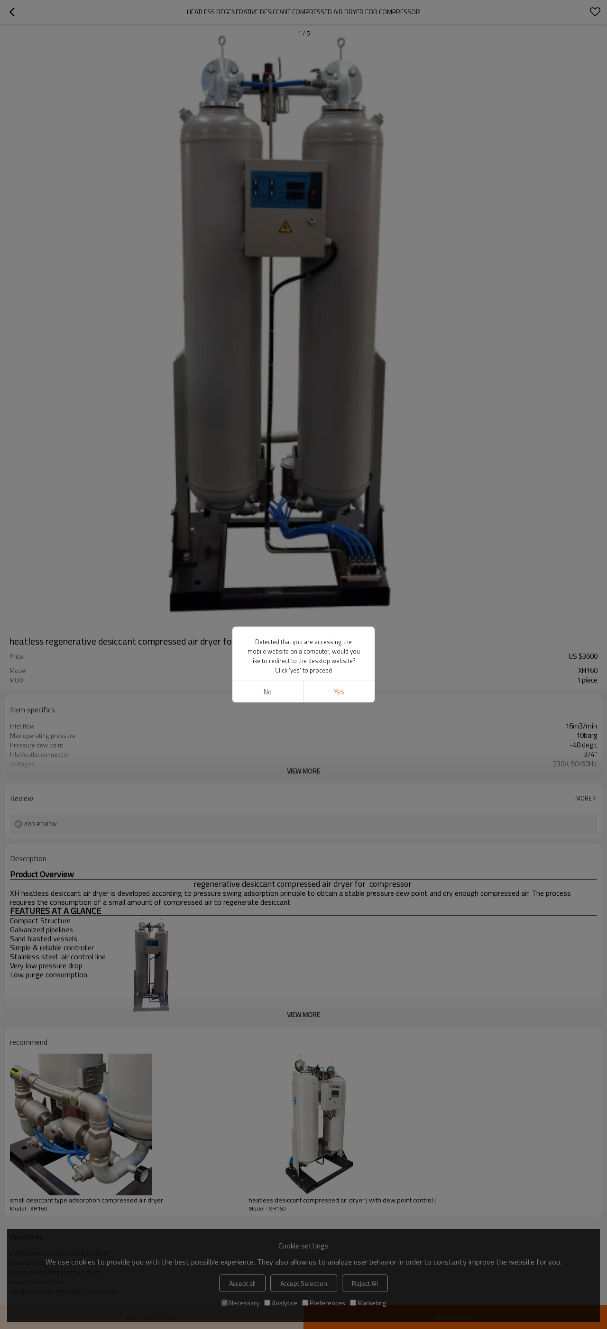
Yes (339, 691)
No (268, 691)
